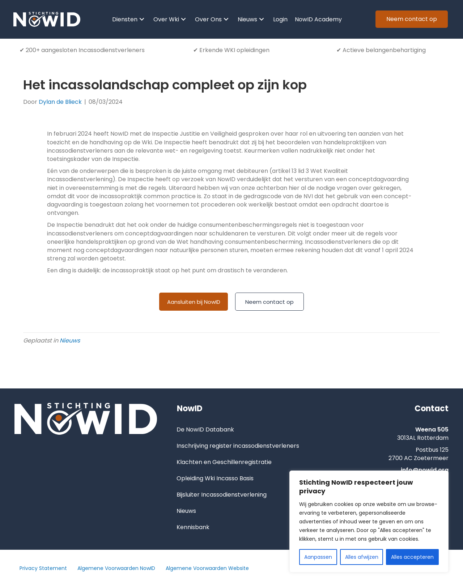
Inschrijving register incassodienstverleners (238, 446)
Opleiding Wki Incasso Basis (215, 479)
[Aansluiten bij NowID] (193, 302)
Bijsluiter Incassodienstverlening (222, 495)
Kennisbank (193, 527)
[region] (369, 522)
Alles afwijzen (361, 557)
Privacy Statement (43, 568)
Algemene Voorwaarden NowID (116, 568)
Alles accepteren (412, 557)
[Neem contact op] (269, 302)
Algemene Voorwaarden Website (207, 568)
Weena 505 (432, 430)
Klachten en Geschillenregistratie (224, 462)
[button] (141, 20)
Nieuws (70, 341)
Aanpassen (318, 557)
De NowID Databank (205, 430)
